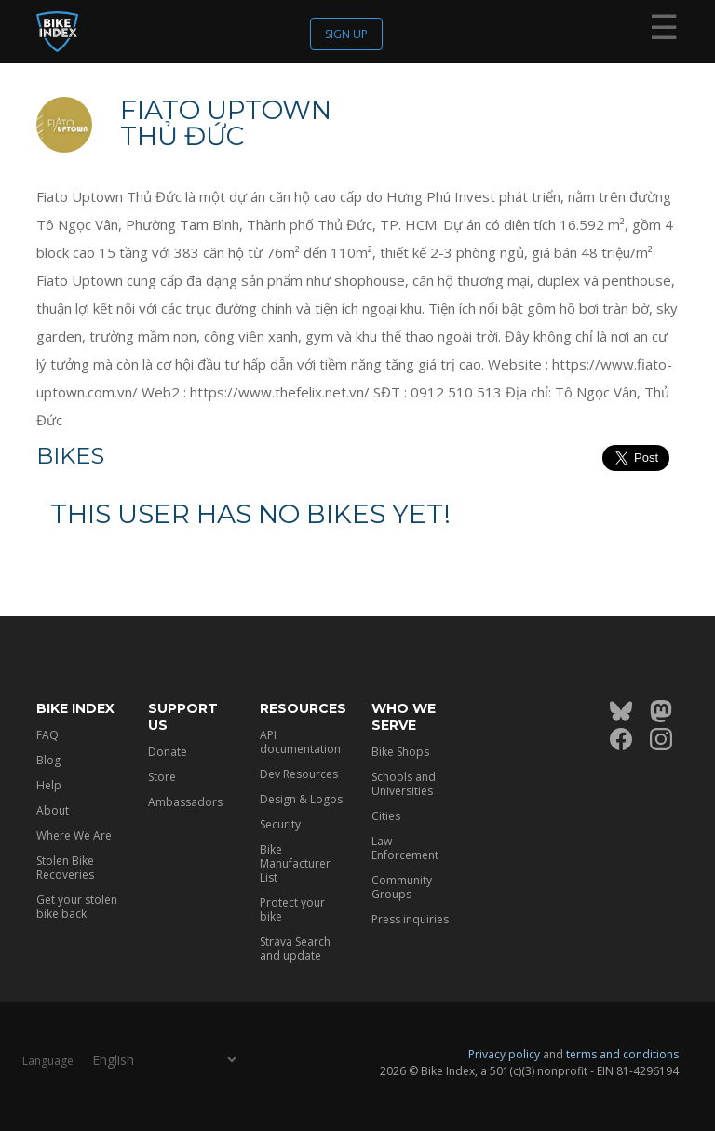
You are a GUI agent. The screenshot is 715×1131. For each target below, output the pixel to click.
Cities (385, 816)
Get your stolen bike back (76, 907)
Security (280, 824)
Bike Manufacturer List (295, 863)
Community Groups (401, 887)
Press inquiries (410, 919)
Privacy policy (504, 1054)
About (52, 810)
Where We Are (74, 835)
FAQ (47, 735)
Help (48, 785)
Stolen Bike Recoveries (65, 867)
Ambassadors (185, 802)
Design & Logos (301, 799)
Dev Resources (299, 774)
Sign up (346, 34)
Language (48, 1061)
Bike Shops (400, 752)
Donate (167, 752)
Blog (48, 760)
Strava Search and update (295, 948)
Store (162, 777)
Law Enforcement (404, 848)
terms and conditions (622, 1054)
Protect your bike (292, 909)
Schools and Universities (403, 784)
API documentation (300, 742)
